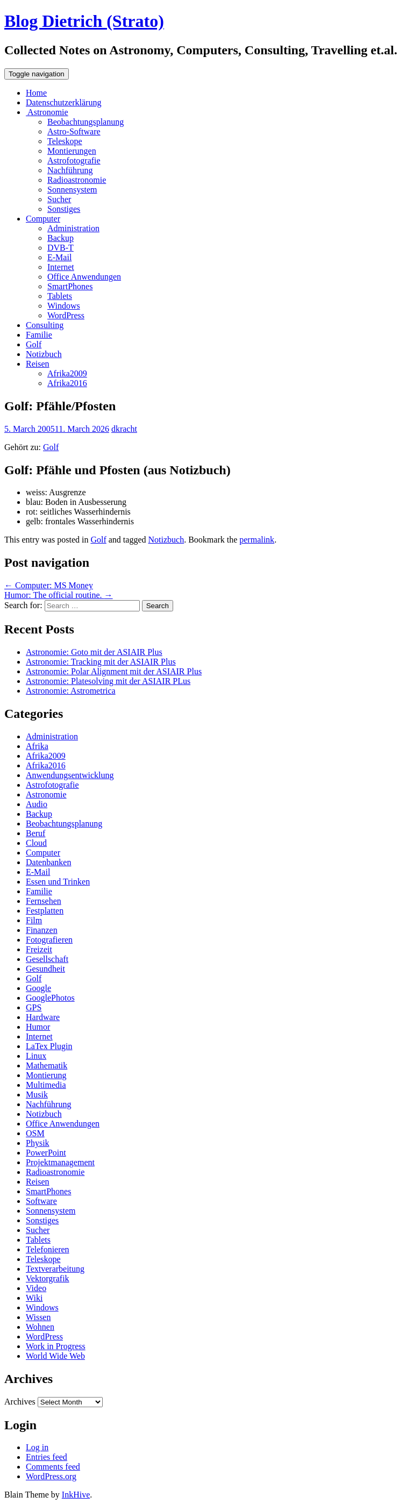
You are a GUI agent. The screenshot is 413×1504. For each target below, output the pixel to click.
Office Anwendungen (84, 276)
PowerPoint (46, 1152)
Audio (36, 804)
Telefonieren (47, 1249)
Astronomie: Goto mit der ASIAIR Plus (94, 652)
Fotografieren (49, 939)
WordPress (65, 315)
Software (41, 1201)
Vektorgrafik (47, 1278)
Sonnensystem (72, 189)
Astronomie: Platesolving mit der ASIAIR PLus (108, 681)
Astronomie (47, 112)
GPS (33, 1007)
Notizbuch (44, 354)
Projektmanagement (60, 1162)
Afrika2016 (67, 383)
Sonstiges (63, 208)
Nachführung (69, 170)
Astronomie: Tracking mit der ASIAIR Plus (101, 661)
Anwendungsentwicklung (70, 775)
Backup (60, 238)
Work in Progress (56, 1346)
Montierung (46, 1075)
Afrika (37, 746)
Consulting (44, 325)
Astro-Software (74, 131)
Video (36, 1288)
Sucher (59, 199)
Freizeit (39, 949)
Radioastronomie (76, 179)
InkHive (76, 1494)
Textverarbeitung (55, 1268)
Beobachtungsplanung (85, 121)
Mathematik (46, 1065)
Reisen (37, 363)
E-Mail (59, 257)
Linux (36, 1055)
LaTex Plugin (49, 1046)
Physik (37, 1142)
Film (34, 920)
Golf (33, 344)
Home (36, 92)
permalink (256, 539)
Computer (43, 218)
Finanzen (42, 930)
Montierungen (71, 150)
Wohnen (40, 1326)
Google (38, 988)
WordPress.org (51, 1476)
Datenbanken (48, 862)
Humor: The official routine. (58, 595)
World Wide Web (55, 1355)
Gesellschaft (47, 959)
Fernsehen (43, 901)
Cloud (36, 842)
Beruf (35, 833)
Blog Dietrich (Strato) (84, 21)
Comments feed (53, 1466)
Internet (60, 267)
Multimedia (46, 1084)
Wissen (38, 1317)
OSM (35, 1133)
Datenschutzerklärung (63, 102)
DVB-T (60, 247)
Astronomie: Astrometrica (71, 690)
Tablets (59, 296)
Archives (19, 1401)
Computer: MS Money (48, 585)
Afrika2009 (67, 373)
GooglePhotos (50, 997)
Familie (39, 334)
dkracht (124, 428)
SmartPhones (69, 286)
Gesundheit (45, 968)
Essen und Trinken (58, 881)
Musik (37, 1094)
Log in (37, 1447)
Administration (73, 228)
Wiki (34, 1297)
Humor (38, 1026)
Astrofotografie (74, 160)
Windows (63, 305)
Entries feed (46, 1457)
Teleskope (64, 141)
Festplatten (44, 910)
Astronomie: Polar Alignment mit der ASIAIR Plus (114, 671)
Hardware (43, 1017)
